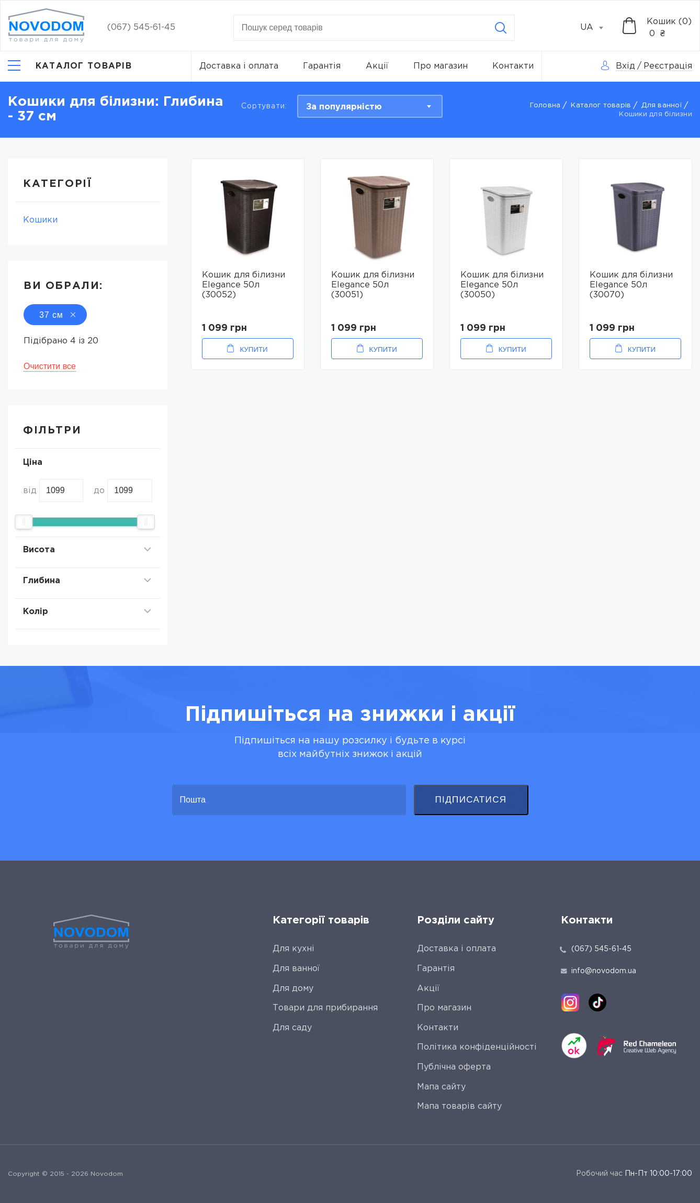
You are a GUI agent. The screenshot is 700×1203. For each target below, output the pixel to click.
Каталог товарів (601, 105)
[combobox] (597, 28)
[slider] (23, 522)
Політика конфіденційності (477, 1047)
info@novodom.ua (598, 971)
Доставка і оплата (238, 66)
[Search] (500, 28)
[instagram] (570, 1002)
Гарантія (322, 66)
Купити (253, 349)
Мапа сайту (441, 1087)
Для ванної (661, 105)
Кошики (40, 220)
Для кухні (293, 949)
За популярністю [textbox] (344, 107)
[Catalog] (70, 66)
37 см (55, 314)
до (99, 491)
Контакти (513, 66)
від (30, 491)
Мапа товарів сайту (459, 1106)
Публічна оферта (454, 1067)
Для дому (293, 989)
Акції (377, 66)
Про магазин (440, 66)
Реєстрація (667, 66)
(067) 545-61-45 (141, 27)
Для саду (292, 1028)
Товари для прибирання (325, 1008)
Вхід (625, 66)
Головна (545, 105)
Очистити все (50, 366)
